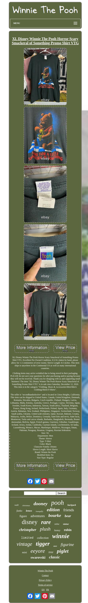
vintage (24, 544)
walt (17, 505)
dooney (41, 503)
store (55, 546)
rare (46, 522)
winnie (60, 536)
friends (68, 510)
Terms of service (45, 585)
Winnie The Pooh (45, 570)
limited (27, 538)
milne (56, 524)
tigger (43, 543)
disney (29, 522)
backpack (72, 505)
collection (42, 537)
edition (53, 509)
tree (50, 552)
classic (54, 557)
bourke (54, 515)
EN (43, 589)
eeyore (38, 551)
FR (47, 589)
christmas (26, 505)
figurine (67, 544)
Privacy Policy (45, 580)
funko (19, 510)
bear (68, 516)
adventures (38, 516)
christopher (27, 530)
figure (23, 516)
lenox (29, 510)
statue (66, 524)
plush (45, 529)
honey (57, 530)
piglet (63, 551)
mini (24, 552)
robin (68, 530)
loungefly (39, 511)
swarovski (38, 557)
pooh (57, 502)
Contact (45, 575)
